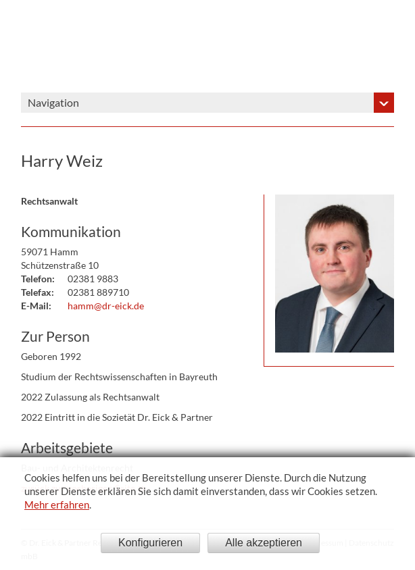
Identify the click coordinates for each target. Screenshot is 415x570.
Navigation (53, 102)
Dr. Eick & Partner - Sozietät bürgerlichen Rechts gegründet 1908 (299, 46)
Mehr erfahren (56, 504)
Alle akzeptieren (263, 542)
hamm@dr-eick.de (106, 305)
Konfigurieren (150, 542)
